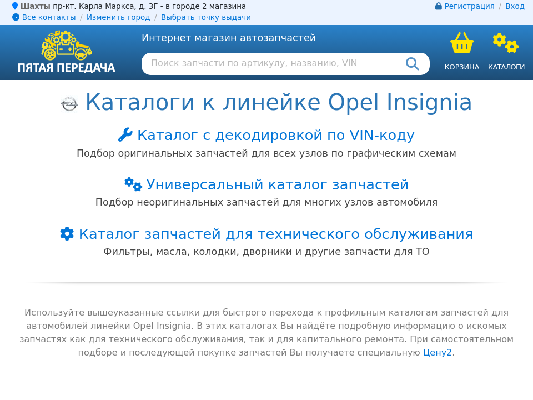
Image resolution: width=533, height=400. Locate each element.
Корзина (461, 67)
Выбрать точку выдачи (206, 17)
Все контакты (44, 17)
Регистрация (470, 6)
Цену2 (437, 352)
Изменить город (118, 17)
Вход (515, 6)
